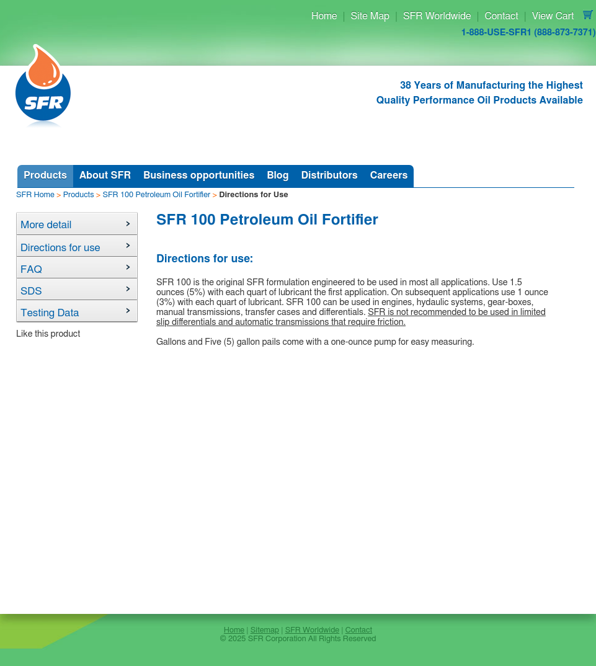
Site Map (370, 16)
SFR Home (35, 195)
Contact (501, 16)
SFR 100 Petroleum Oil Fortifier (156, 195)
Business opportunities (198, 175)
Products (45, 175)
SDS (31, 291)
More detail (45, 225)
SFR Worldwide (437, 16)
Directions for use (60, 247)
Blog (277, 175)
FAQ (31, 269)
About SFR (105, 175)
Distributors (329, 175)
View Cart (553, 16)
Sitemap (265, 630)
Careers (389, 175)
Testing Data (49, 313)
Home (324, 16)
